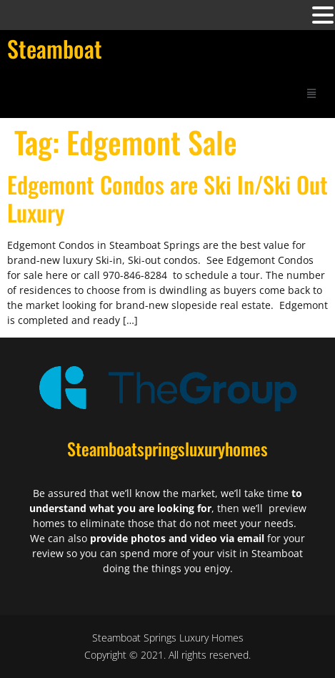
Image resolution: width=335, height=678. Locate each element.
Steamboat (54, 48)
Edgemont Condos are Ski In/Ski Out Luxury (167, 197)
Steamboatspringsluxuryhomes (167, 448)
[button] (311, 92)
